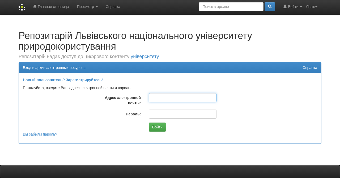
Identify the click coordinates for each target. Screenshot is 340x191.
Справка (113, 7)
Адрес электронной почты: (123, 100)
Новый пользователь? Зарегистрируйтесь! (63, 80)
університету (145, 56)
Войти (292, 6)
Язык (311, 7)
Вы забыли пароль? (40, 134)
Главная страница (51, 6)
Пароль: (133, 114)
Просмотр (87, 7)
